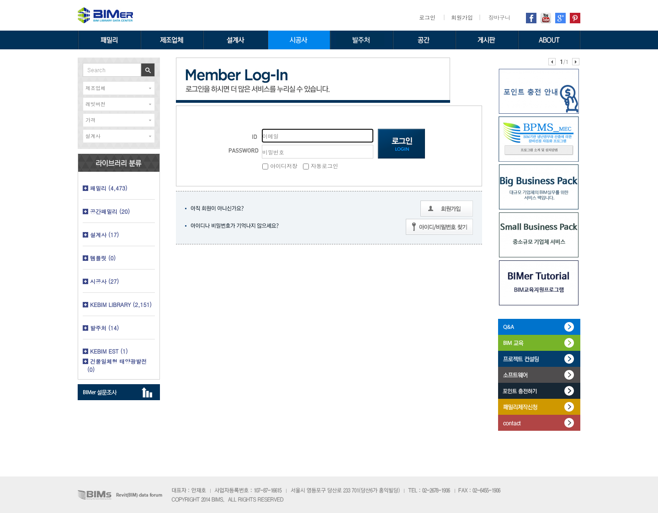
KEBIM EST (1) (109, 351)
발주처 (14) (104, 328)
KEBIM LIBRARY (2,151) (121, 304)
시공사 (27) (104, 281)
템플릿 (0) (103, 258)
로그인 (427, 17)
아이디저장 (279, 165)
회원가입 (462, 17)
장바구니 (499, 17)
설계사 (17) (104, 234)
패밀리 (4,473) (108, 188)
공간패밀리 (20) (110, 211)
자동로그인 (320, 165)
